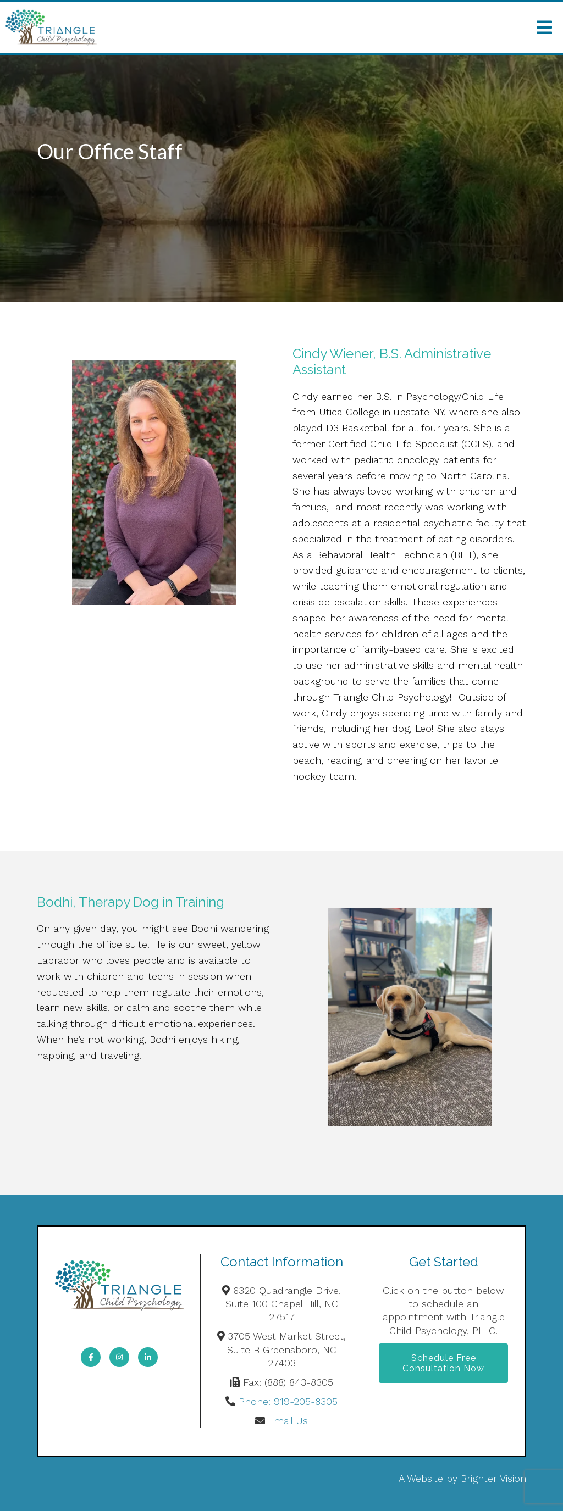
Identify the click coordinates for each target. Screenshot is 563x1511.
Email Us (288, 1420)
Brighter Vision (493, 1478)
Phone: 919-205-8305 (288, 1401)
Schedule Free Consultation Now (443, 1363)
